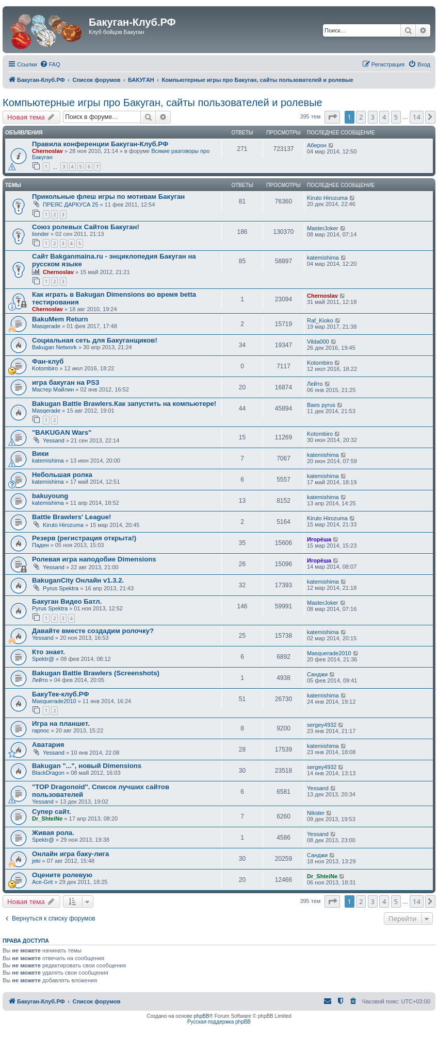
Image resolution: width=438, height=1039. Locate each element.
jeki (36, 861)
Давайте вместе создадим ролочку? (93, 631)
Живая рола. (53, 833)
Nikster (316, 813)
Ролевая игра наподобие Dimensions (94, 559)
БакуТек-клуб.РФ (60, 694)
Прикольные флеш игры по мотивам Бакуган (108, 196)
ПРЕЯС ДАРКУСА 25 (71, 204)
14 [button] (416, 117)
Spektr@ (43, 659)
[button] (332, 117)
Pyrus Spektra (60, 588)
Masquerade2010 (329, 653)
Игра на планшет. (61, 723)
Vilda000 (318, 341)
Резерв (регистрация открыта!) (84, 538)
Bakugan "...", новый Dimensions (86, 766)
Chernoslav (47, 151)
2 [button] (361, 117)
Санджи (317, 674)
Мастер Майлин (53, 389)
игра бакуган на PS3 (65, 382)
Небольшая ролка (62, 475)
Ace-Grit (42, 882)
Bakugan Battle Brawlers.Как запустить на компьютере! (124, 403)
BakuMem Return (60, 319)
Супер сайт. (51, 811)
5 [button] (396, 117)
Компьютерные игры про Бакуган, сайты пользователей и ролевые (162, 102)
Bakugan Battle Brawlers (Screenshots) (95, 673)
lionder (40, 234)
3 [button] (373, 117)
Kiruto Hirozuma (327, 198)
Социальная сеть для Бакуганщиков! (94, 340)
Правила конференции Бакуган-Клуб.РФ (100, 144)
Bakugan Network (54, 347)
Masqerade (46, 326)
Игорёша (319, 539)
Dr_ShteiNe (47, 818)
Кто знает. (48, 652)
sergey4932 (322, 725)
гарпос (41, 730)
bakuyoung (50, 496)
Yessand (53, 440)
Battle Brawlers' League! (71, 517)
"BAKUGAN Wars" (61, 432)
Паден (40, 545)
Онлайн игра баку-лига (70, 854)
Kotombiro (45, 368)
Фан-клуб (47, 361)
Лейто (315, 384)
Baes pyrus (321, 405)
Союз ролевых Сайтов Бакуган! (85, 227)
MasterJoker (322, 228)
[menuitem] (50, 64)
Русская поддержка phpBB (219, 1022)
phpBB (201, 1016)
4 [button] (384, 117)
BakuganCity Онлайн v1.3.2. (78, 580)
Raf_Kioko (320, 320)
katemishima (323, 257)
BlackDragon (48, 773)
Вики (40, 453)
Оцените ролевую (62, 875)
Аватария (48, 744)
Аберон (317, 145)
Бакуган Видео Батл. (67, 601)
